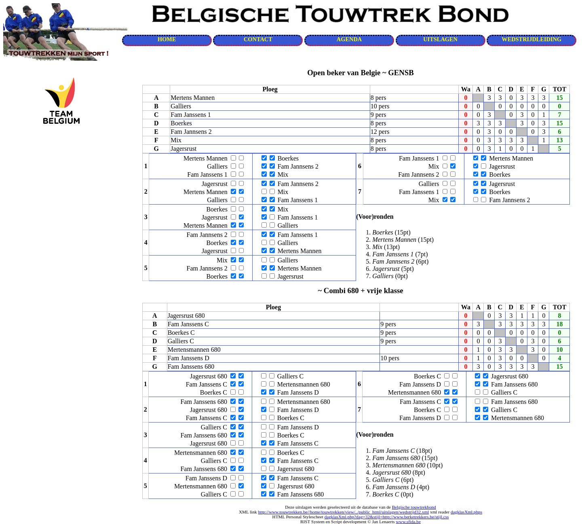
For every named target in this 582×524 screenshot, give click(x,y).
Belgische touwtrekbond (414, 507)
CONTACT (258, 39)
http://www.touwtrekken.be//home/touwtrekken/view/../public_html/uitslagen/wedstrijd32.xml (343, 511)
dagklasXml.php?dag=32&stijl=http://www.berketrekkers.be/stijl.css (387, 516)
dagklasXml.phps (466, 511)
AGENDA (349, 39)
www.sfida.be (408, 521)
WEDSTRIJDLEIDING (531, 39)
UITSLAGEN (440, 39)
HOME (167, 39)
